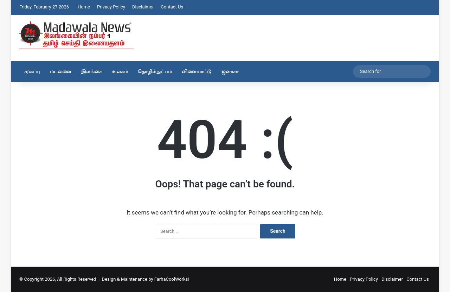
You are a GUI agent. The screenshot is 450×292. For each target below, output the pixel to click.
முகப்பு (32, 71)
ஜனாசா (229, 71)
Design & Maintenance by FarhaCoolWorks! (145, 279)
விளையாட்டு (197, 71)
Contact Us (172, 7)
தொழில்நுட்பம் (155, 71)
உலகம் (120, 71)
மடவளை (60, 71)
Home (84, 7)
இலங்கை (91, 71)
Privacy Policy (111, 7)
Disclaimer (143, 7)
